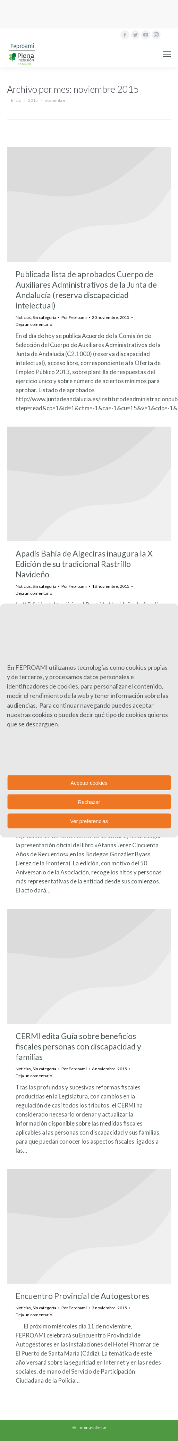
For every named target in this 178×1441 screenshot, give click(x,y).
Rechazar (89, 802)
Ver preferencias (89, 821)
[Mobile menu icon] (167, 54)
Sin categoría (44, 317)
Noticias (23, 317)
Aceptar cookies (89, 782)
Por (74, 317)
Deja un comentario (34, 324)
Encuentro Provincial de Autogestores (82, 1296)
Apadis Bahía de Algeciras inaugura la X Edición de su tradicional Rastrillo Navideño (84, 564)
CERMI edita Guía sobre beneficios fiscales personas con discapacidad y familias (78, 1046)
